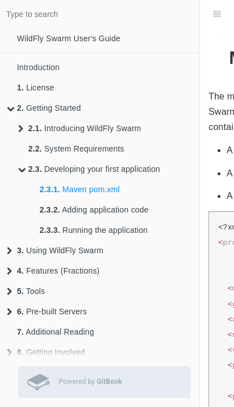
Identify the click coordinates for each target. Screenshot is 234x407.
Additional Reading (55, 331)
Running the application (94, 230)
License (35, 87)
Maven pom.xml (80, 189)
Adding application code (94, 209)
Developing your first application (89, 169)
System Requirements (76, 148)
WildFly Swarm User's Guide (68, 38)
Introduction (38, 67)
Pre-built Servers (47, 311)
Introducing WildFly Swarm (79, 128)
